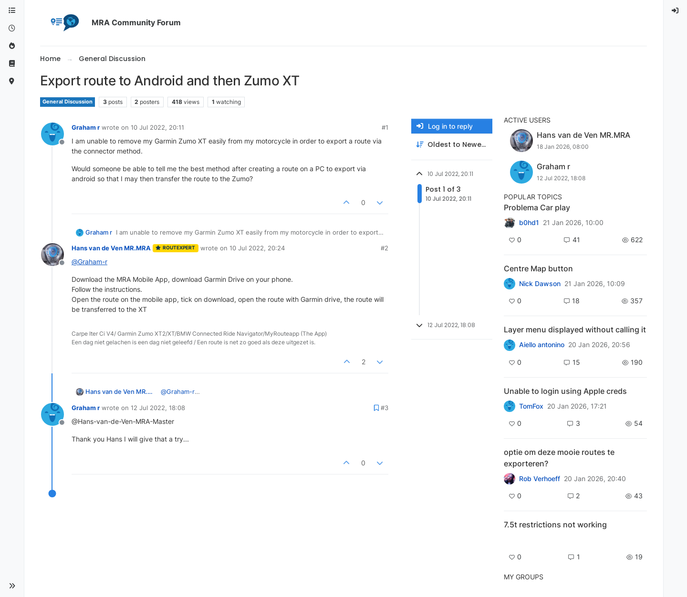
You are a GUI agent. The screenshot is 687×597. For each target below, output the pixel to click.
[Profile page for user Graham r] (52, 134)
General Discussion (67, 102)
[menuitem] (675, 11)
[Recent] (12, 28)
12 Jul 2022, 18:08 (158, 408)
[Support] (12, 64)
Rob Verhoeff (539, 478)
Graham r (86, 127)
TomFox (531, 406)
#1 (385, 127)
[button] (12, 586)
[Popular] (12, 46)
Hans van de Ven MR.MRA (111, 248)
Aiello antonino (541, 344)
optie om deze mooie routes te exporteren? (559, 457)
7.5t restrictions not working (555, 524)
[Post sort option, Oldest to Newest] (451, 144)
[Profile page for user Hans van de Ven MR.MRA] (52, 254)
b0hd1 (529, 222)
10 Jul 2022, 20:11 (157, 127)
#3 (384, 408)
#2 (384, 248)
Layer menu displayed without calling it (575, 329)
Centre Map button (538, 268)
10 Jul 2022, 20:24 (257, 248)
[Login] (675, 11)
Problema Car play (537, 207)
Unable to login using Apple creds (565, 391)
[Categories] (12, 11)
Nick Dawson (540, 283)
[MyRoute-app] (12, 81)
